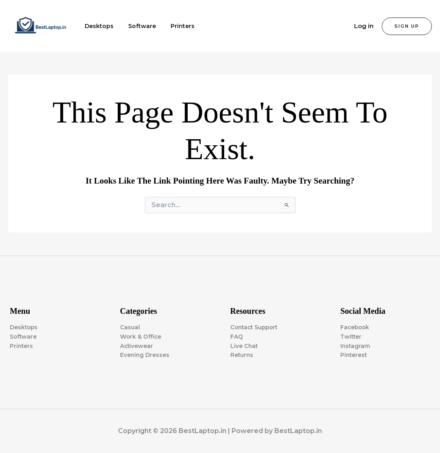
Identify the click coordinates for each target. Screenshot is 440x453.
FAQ (236, 336)
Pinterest (354, 355)
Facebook (355, 326)
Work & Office (141, 336)
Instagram (355, 345)
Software (137, 26)
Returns (242, 355)
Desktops (97, 26)
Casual (130, 326)
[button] (407, 26)
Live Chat (244, 345)
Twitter (351, 336)
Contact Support (255, 326)
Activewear (137, 345)
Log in (364, 26)
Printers (174, 26)
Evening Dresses (145, 355)
